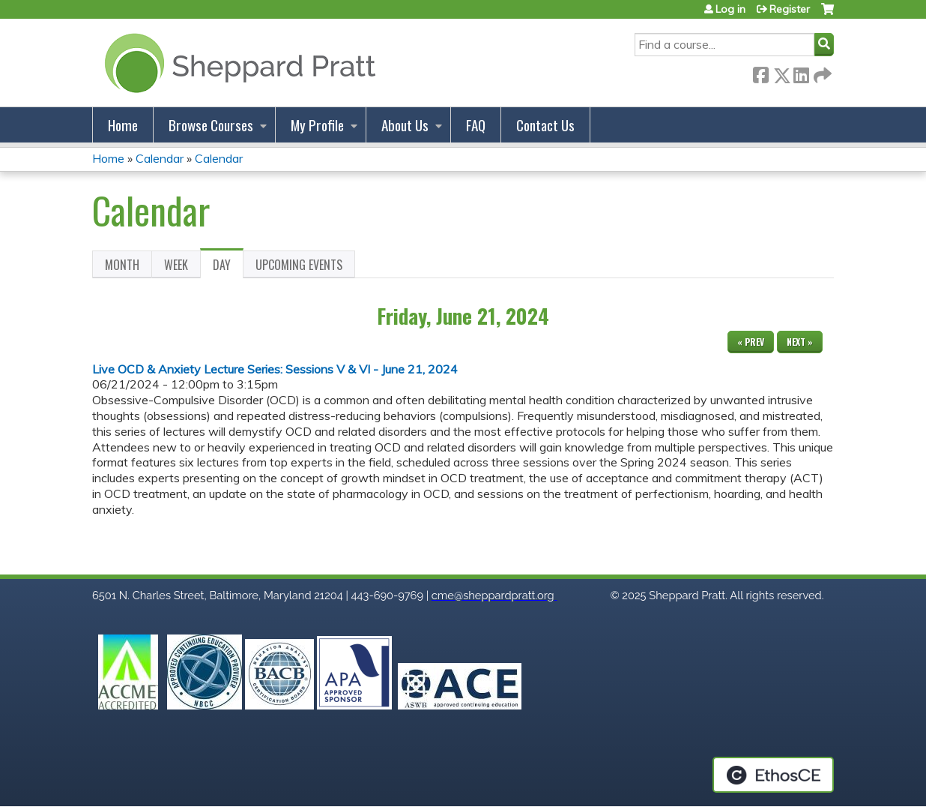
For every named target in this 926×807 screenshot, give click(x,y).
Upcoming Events (298, 265)
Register (789, 9)
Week (176, 265)
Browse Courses (211, 125)
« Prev (750, 341)
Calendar (160, 158)
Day (228, 267)
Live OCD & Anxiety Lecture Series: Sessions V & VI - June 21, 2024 (275, 369)
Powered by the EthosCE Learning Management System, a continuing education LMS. (773, 775)
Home (123, 125)
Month (122, 265)
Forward (821, 72)
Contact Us (545, 125)
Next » (800, 341)
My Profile (317, 125)
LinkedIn (800, 72)
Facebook (760, 72)
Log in (730, 9)
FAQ (475, 125)
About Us (405, 125)
